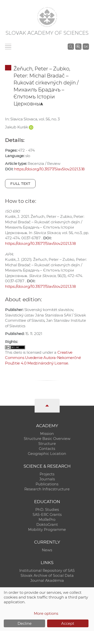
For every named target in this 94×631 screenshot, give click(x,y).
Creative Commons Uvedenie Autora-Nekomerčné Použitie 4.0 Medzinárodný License (43, 357)
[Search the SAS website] (71, 46)
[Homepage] (47, 17)
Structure (47, 443)
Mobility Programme (47, 529)
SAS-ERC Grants (47, 514)
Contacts (47, 448)
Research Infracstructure (47, 489)
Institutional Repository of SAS (47, 570)
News (47, 550)
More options (46, 613)
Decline (25, 623)
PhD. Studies (47, 509)
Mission (47, 433)
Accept (67, 623)
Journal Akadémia (47, 580)
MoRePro (47, 519)
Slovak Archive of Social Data (47, 575)
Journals (47, 479)
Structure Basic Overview (47, 438)
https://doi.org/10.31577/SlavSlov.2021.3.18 (49, 169)
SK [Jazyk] (86, 46)
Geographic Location (47, 453)
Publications (47, 484)
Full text (20, 183)
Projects (47, 474)
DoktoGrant (47, 524)
